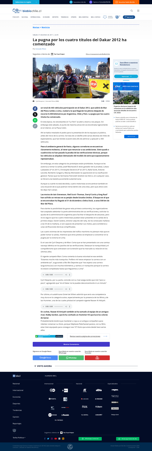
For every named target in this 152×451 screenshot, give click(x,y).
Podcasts (16, 17)
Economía (46, 17)
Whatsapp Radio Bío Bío (128, 439)
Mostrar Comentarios (71, 344)
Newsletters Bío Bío (77, 2)
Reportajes (17, 423)
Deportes (55, 17)
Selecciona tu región (26, 2)
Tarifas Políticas (18, 438)
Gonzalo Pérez (41, 49)
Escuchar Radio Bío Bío (126, 2)
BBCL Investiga (83, 17)
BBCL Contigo (95, 17)
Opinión (73, 17)
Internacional (35, 17)
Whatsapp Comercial (90, 438)
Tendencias (64, 17)
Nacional (25, 17)
